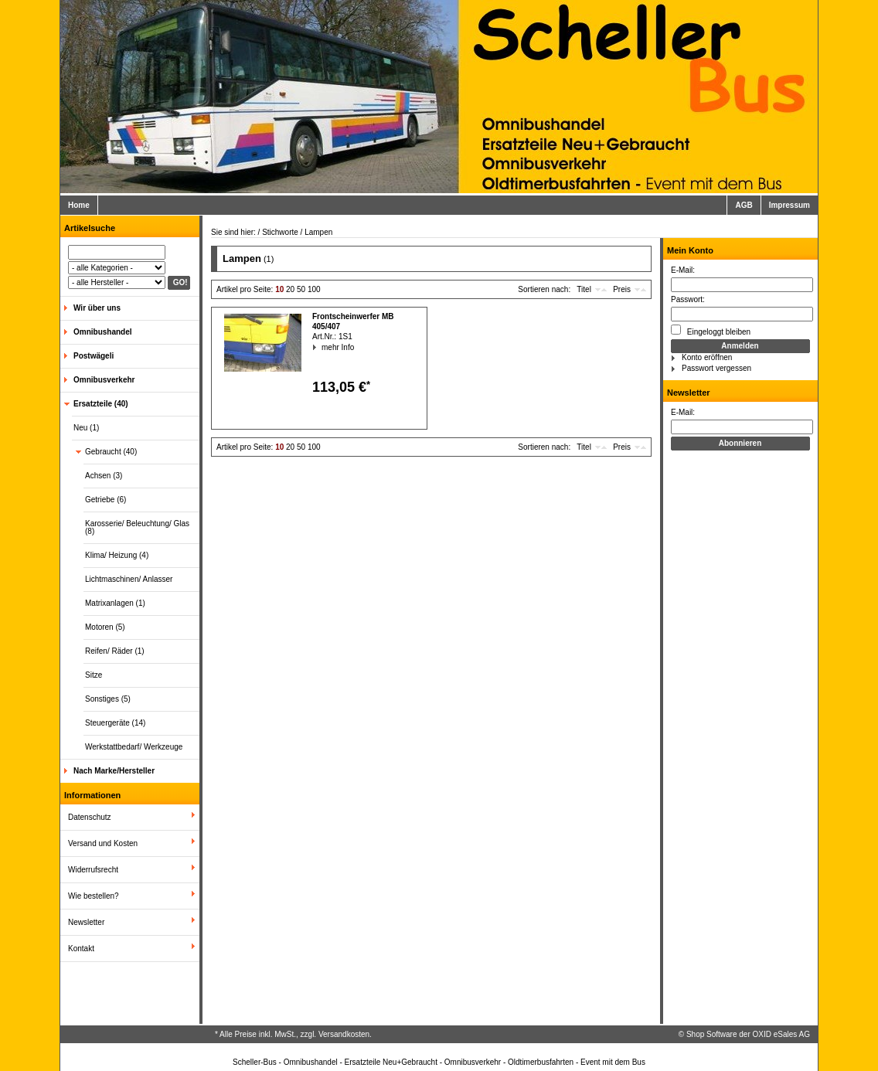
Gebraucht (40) (111, 451)
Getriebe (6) (105, 499)
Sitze (93, 675)
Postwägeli (93, 356)
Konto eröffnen (707, 357)
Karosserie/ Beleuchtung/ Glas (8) (137, 527)
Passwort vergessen (716, 368)
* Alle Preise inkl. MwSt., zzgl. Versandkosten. (293, 1034)
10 (279, 289)
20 (290, 289)
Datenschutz (89, 817)
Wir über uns (97, 308)
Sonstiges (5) (108, 699)
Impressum (789, 205)
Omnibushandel (102, 332)
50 (301, 289)
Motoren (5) (105, 627)
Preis (622, 289)
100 (314, 289)
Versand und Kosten (103, 843)
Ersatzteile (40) (100, 404)
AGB (743, 205)
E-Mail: (683, 270)
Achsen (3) (103, 475)
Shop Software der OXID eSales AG (748, 1034)
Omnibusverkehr (103, 380)
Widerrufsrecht (93, 869)
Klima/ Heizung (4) (116, 555)
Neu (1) (86, 427)
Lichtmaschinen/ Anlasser (128, 579)
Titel (584, 289)
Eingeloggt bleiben (710, 330)
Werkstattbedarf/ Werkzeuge (133, 747)
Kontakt (81, 948)
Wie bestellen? (93, 896)
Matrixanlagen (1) (115, 603)
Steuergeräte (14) (115, 723)
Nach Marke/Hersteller (114, 771)
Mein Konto (690, 250)
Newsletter (86, 922)
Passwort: (688, 299)
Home (79, 205)
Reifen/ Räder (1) (115, 651)
